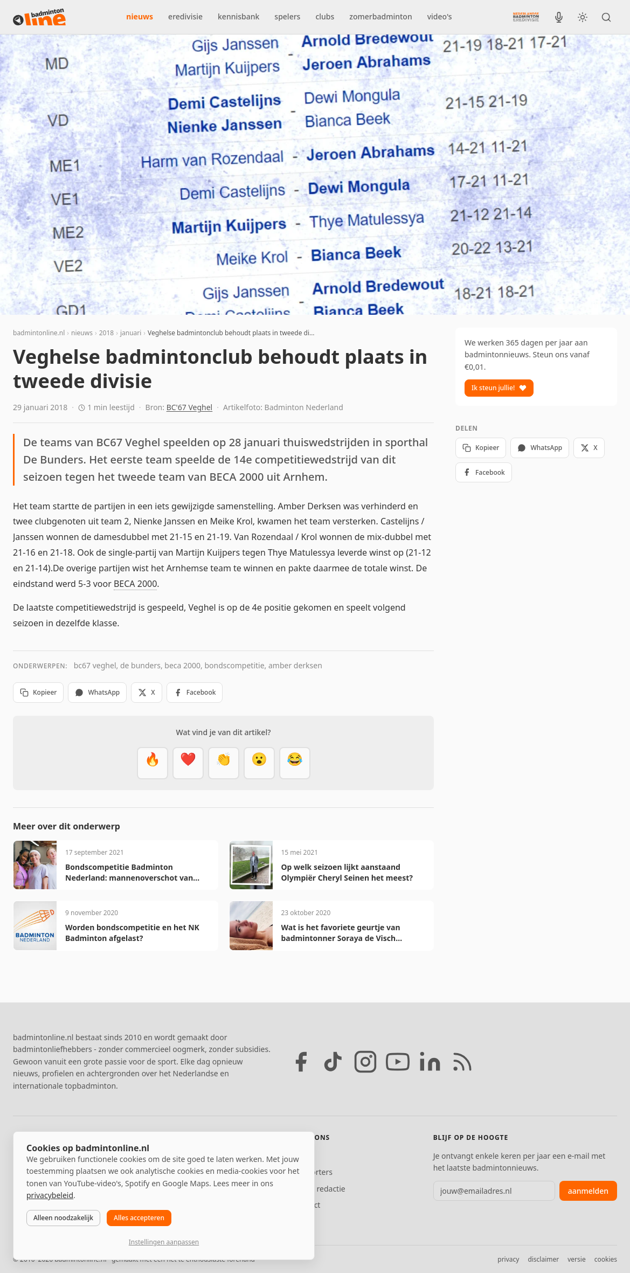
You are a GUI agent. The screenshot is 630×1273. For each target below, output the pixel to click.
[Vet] (152, 763)
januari (130, 332)
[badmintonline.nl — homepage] (39, 17)
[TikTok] (333, 1062)
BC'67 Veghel (190, 407)
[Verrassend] (259, 763)
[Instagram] (365, 1062)
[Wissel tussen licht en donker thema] (582, 17)
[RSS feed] (462, 1062)
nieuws (139, 16)
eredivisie (185, 16)
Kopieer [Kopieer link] (38, 692)
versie (576, 1259)
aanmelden (588, 1191)
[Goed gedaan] (223, 763)
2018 (106, 332)
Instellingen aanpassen (164, 1242)
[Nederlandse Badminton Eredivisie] (526, 17)
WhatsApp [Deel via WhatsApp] (97, 692)
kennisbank (238, 16)
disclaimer (543, 1259)
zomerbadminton (380, 16)
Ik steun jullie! (499, 387)
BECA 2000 (135, 584)
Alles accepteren (139, 1217)
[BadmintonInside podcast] (559, 17)
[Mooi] (188, 763)
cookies (605, 1259)
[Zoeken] (606, 17)
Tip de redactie (319, 1189)
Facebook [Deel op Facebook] (195, 692)
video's (439, 16)
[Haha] (294, 763)
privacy (508, 1259)
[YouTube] (398, 1062)
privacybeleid (49, 1195)
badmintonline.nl (39, 332)
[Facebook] (301, 1062)
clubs (324, 16)
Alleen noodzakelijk (63, 1217)
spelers (287, 16)
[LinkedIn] (430, 1062)
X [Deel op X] (146, 692)
